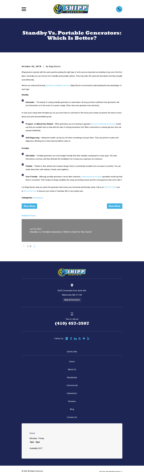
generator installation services (58, 85)
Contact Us (72, 417)
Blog (72, 409)
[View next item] (34, 246)
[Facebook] (71, 338)
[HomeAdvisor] (83, 338)
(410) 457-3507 (110, 187)
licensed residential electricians (103, 124)
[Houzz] (79, 338)
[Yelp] (88, 338)
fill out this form (30, 191)
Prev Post (29, 206)
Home (72, 361)
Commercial (72, 385)
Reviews (72, 401)
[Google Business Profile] (66, 338)
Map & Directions (72, 300)
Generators (38, 198)
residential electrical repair (91, 177)
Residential (72, 377)
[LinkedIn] (75, 338)
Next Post (114, 206)
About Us (72, 369)
